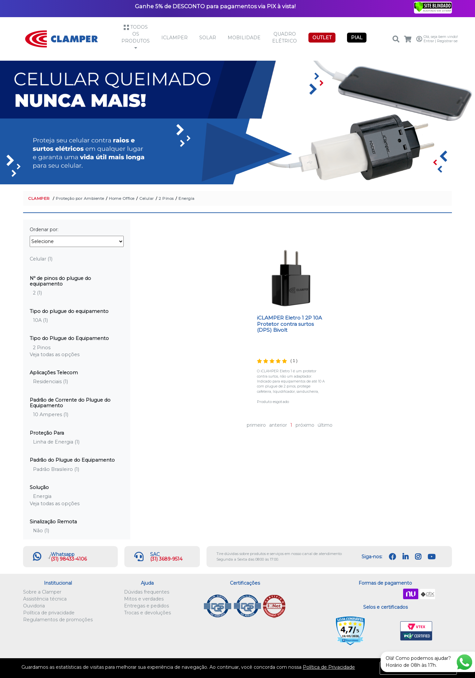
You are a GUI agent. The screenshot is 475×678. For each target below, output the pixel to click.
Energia (186, 198)
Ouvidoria (34, 606)
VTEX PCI (416, 631)
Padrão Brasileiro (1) (56, 469)
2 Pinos (166, 198)
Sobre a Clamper (42, 592)
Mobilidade (244, 38)
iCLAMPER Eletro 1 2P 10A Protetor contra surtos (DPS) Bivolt (289, 324)
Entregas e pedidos (146, 606)
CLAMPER (39, 198)
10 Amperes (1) (50, 414)
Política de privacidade (49, 613)
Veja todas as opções (54, 354)
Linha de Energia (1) (56, 442)
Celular (146, 198)
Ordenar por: (44, 229)
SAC (155, 554)
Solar (207, 38)
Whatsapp (63, 554)
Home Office (122, 198)
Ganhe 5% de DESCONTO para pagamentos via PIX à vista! (215, 6)
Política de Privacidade (329, 667)
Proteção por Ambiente (80, 198)
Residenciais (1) (50, 382)
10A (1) (40, 320)
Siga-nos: (372, 556)
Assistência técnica (45, 599)
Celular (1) (41, 259)
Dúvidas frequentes (146, 592)
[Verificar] (433, 6)
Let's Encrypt (384, 631)
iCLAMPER (174, 38)
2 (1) (37, 293)
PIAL (357, 38)
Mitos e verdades (144, 599)
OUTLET (322, 38)
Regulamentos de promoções (58, 620)
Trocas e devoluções (147, 613)
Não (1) (41, 531)
